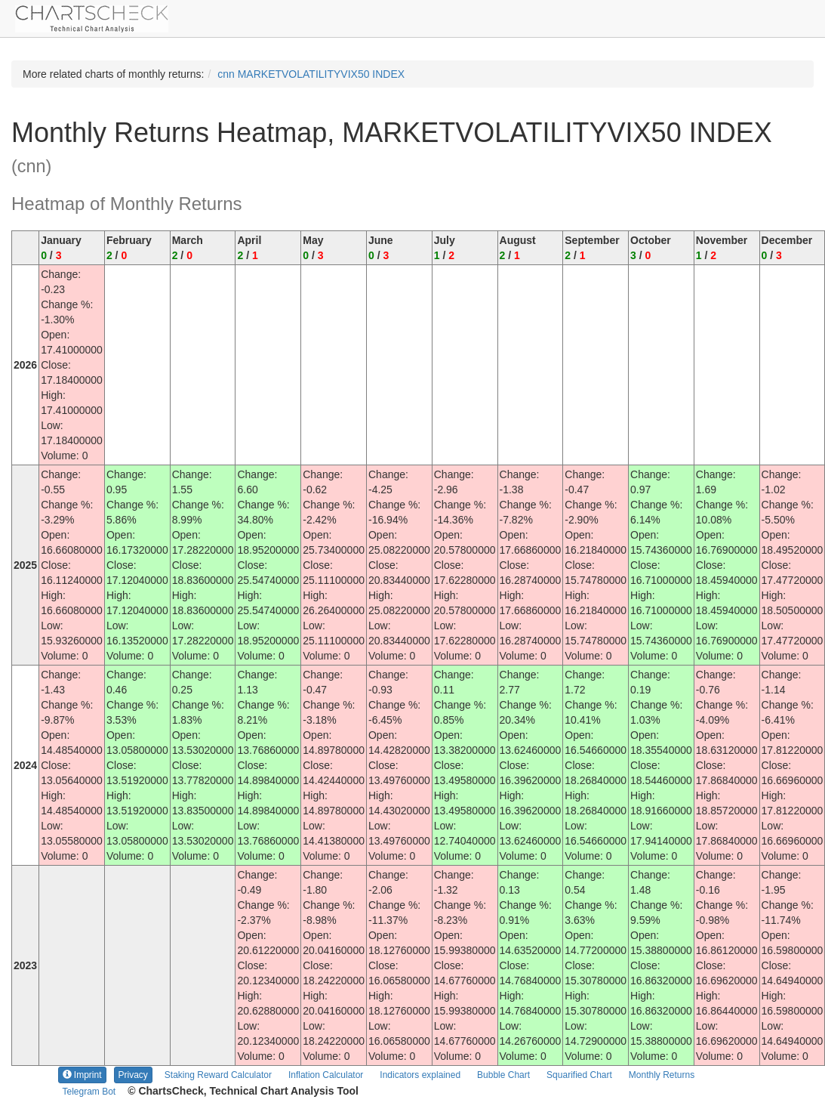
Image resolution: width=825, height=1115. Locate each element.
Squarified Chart (579, 1075)
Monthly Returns (661, 1075)
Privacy (133, 1075)
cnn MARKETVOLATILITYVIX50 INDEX (311, 74)
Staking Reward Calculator (218, 1075)
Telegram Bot (89, 1091)
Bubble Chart (503, 1075)
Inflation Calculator (325, 1075)
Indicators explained (420, 1075)
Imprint (82, 1075)
